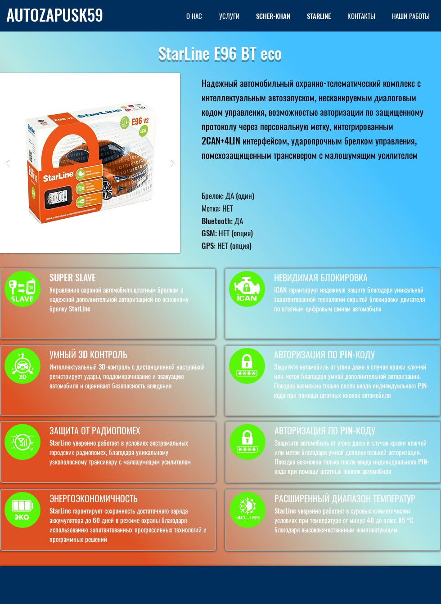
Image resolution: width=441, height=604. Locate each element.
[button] (90, 163)
